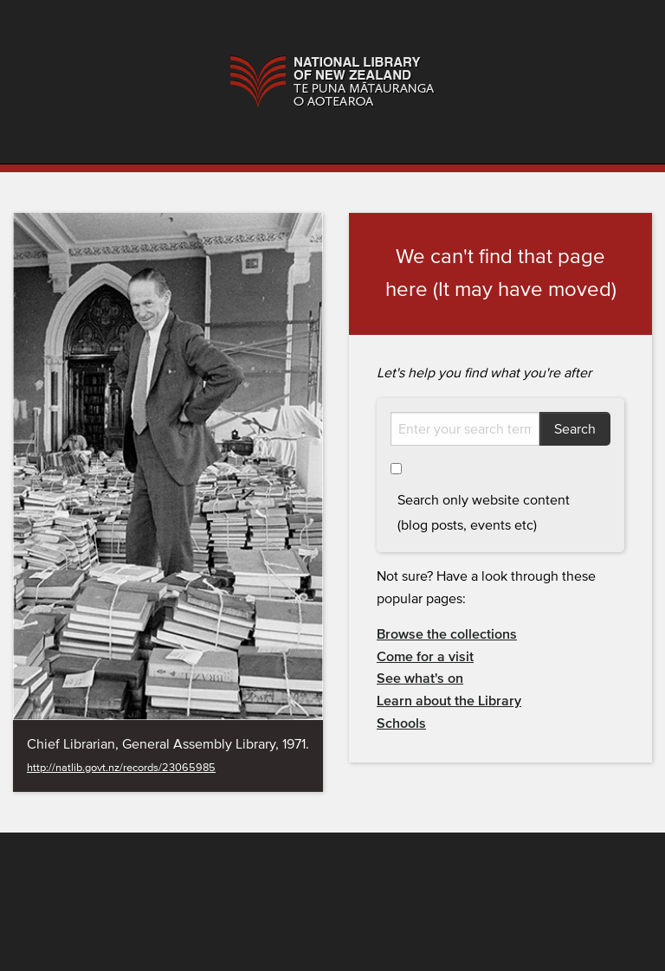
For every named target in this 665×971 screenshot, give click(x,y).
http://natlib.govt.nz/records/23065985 (121, 768)
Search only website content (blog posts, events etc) (483, 513)
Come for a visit (425, 657)
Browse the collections (447, 634)
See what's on (420, 678)
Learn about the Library (449, 701)
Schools (401, 723)
